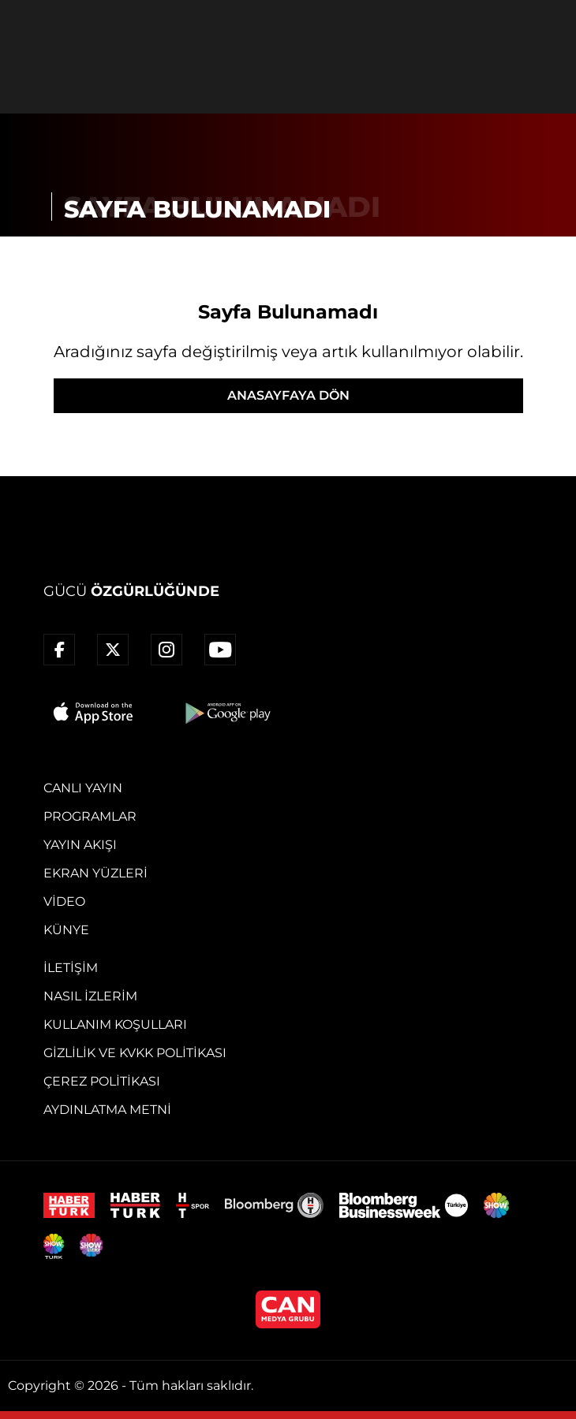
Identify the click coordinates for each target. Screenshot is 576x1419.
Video (64, 901)
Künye (66, 929)
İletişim (70, 967)
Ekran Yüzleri (95, 873)
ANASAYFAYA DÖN (288, 395)
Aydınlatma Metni (107, 1109)
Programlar (90, 816)
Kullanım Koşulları (115, 1024)
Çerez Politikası (101, 1081)
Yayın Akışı (80, 844)
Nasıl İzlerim (90, 996)
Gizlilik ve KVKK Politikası (134, 1052)
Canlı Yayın (82, 787)
